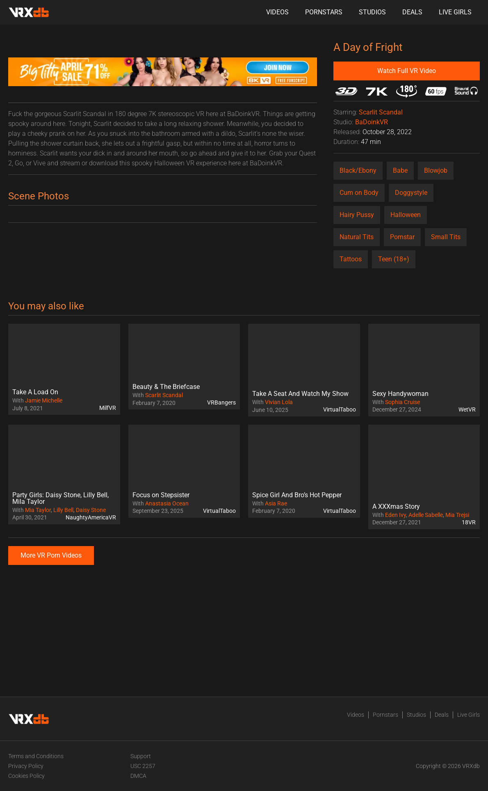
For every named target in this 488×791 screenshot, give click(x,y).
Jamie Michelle (43, 400)
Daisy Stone (91, 510)
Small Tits (446, 237)
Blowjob (435, 170)
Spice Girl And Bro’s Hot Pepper (297, 495)
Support (140, 756)
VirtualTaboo (339, 409)
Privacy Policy (25, 766)
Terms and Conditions (36, 756)
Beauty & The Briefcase (166, 387)
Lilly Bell (63, 510)
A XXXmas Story (396, 506)
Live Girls (455, 12)
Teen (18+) (393, 259)
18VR (469, 522)
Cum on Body (359, 193)
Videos (277, 12)
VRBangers (221, 402)
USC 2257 (142, 766)
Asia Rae (276, 503)
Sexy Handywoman (400, 394)
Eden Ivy (395, 515)
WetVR (467, 409)
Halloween (405, 215)
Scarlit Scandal (381, 112)
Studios (372, 12)
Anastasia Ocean (167, 503)
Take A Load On (35, 392)
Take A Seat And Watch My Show (300, 394)
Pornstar (402, 237)
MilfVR (107, 408)
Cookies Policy (26, 776)
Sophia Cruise (402, 402)
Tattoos (351, 259)
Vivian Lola (279, 402)
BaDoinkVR (371, 122)
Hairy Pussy (357, 215)
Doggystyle (411, 193)
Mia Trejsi (457, 515)
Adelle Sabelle (425, 515)
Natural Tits (357, 237)
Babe (400, 170)
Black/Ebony (358, 170)
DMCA (138, 776)
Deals (412, 12)
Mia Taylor (38, 510)
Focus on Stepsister (160, 495)
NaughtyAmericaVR (91, 517)
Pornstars (323, 12)
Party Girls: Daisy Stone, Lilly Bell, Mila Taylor (60, 498)
